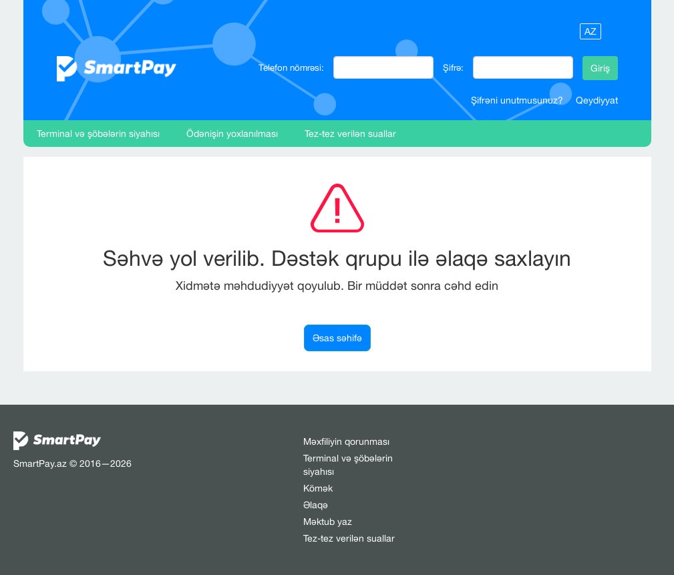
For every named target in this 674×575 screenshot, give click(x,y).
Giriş (600, 68)
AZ (590, 31)
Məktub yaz (327, 521)
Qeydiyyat (597, 100)
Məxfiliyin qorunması (346, 441)
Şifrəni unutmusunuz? (517, 100)
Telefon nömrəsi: (291, 67)
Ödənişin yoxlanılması (232, 133)
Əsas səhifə (337, 338)
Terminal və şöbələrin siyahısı (98, 133)
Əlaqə (315, 505)
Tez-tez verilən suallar (350, 133)
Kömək (318, 488)
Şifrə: (453, 67)
